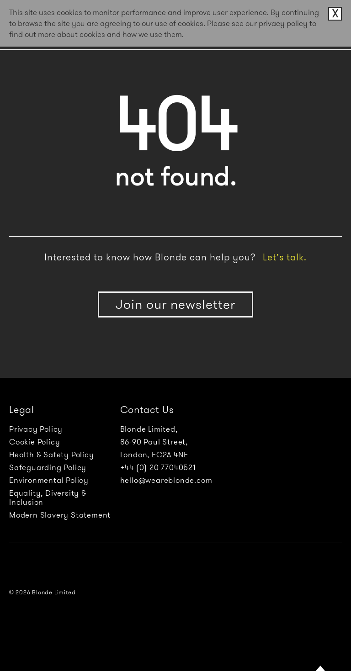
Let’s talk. (285, 257)
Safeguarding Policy (47, 467)
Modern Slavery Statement (60, 514)
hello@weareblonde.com (166, 480)
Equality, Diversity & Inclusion (47, 497)
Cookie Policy (34, 441)
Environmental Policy (49, 480)
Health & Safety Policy (51, 454)
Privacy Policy (36, 428)
